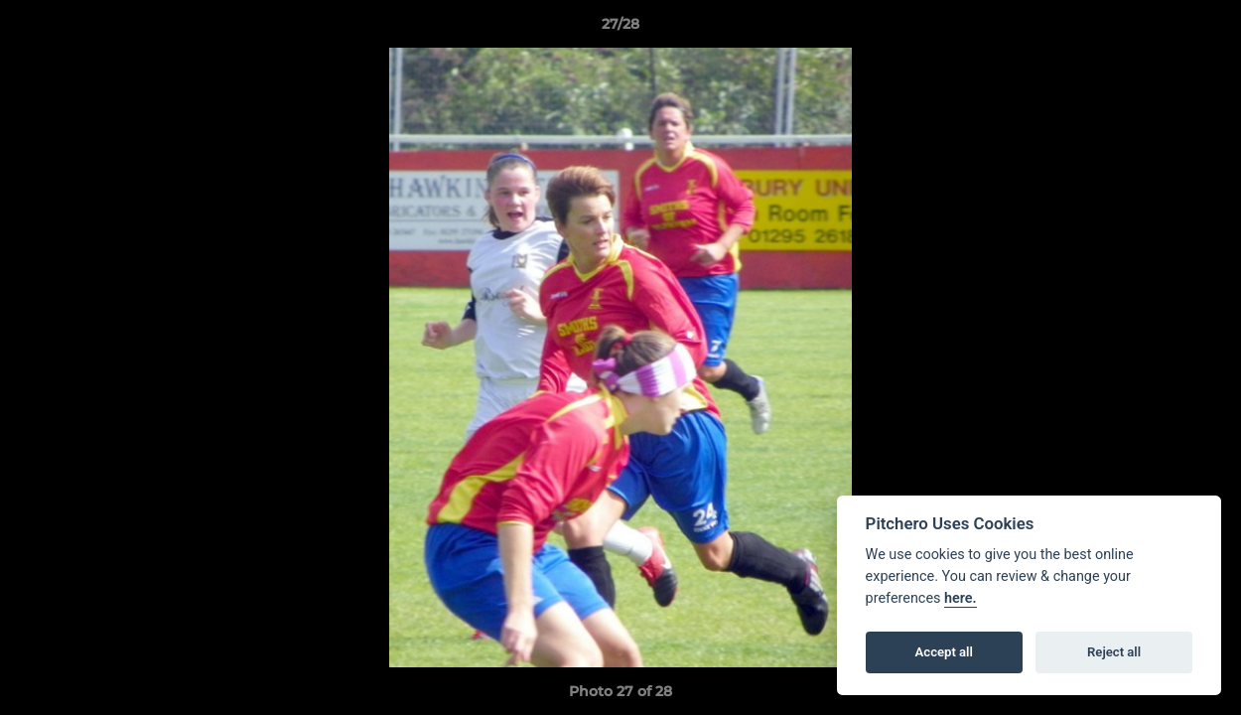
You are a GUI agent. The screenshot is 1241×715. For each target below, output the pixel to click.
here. (960, 598)
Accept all (944, 651)
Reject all (1114, 651)
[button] (1205, 29)
